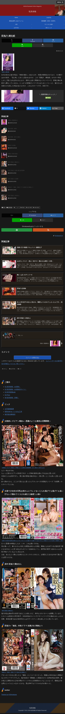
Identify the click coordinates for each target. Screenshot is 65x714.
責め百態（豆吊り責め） (14, 137)
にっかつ (16, 207)
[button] (43, 45)
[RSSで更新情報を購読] (48, 230)
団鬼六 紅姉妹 (12, 145)
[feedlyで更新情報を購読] (16, 230)
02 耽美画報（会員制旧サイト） (16, 390)
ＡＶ (3, 207)
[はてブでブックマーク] (53, 40)
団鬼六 (23, 207)
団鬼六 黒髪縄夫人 (13, 120)
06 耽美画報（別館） (12, 399)
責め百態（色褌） (13, 128)
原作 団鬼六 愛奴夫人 (13, 162)
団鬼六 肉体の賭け (13, 153)
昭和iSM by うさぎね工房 (13, 413)
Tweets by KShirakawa (9, 695)
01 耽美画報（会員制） (13, 388)
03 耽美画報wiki (10, 393)
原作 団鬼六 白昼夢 (13, 178)
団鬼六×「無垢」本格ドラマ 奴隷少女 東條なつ (20, 187)
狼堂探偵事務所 (10, 415)
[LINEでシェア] (22, 45)
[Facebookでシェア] (32, 40)
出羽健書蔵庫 (9, 410)
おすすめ (9, 207)
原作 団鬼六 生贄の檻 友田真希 (16, 170)
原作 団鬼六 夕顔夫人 (13, 195)
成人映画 (29, 207)
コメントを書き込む (32, 358)
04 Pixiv (7, 396)
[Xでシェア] (12, 40)
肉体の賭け (36, 207)
